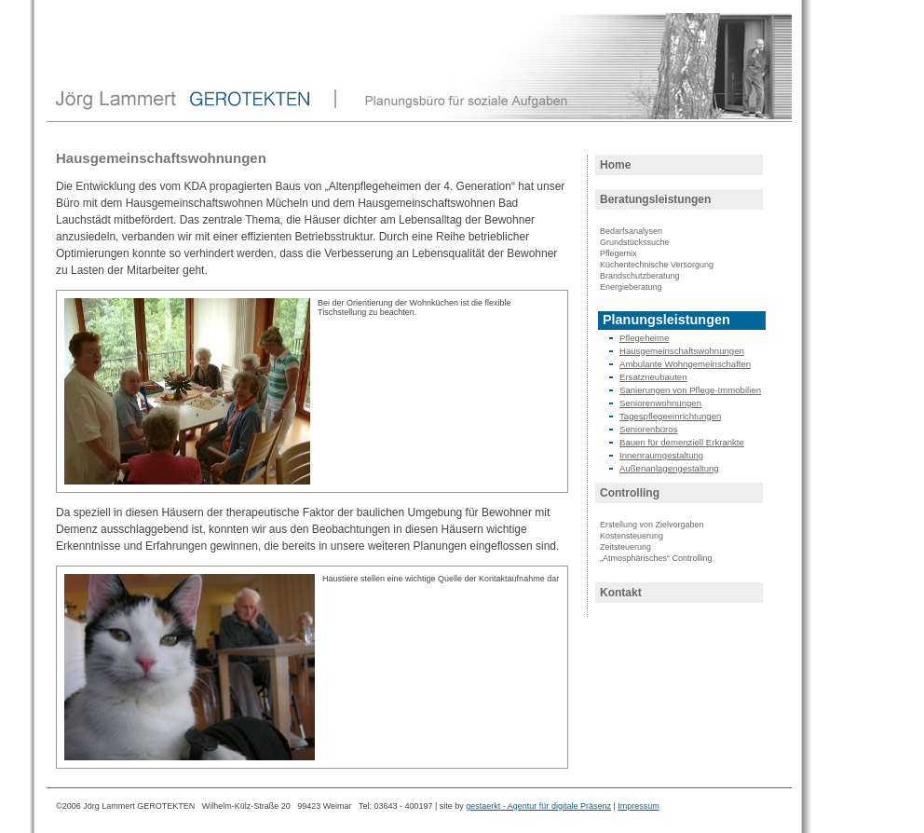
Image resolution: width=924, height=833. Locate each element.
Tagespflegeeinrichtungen (670, 416)
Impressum (638, 806)
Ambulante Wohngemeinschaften (685, 364)
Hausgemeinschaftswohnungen (681, 351)
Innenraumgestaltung (661, 455)
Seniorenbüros (648, 429)
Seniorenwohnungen (660, 403)
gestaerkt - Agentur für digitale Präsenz (538, 806)
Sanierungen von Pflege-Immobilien (690, 390)
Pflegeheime (644, 338)
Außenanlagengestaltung (669, 468)
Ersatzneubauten (653, 377)
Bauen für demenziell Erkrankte (681, 442)
